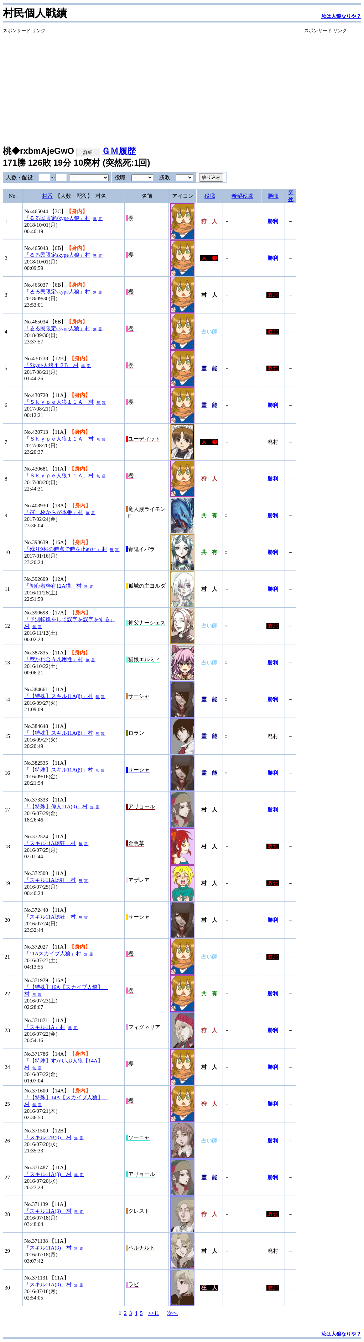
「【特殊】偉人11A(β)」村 (56, 806)
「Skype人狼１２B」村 (51, 365)
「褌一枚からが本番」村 (53, 512)
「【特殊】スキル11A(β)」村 (58, 696)
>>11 (153, 1313)
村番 (47, 196)
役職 (209, 196)
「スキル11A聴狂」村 (50, 843)
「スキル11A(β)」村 (48, 1174)
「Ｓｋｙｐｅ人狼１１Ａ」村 (59, 402)
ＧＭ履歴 (119, 151)
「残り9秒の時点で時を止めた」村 (65, 549)
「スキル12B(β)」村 (48, 1137)
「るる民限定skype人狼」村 (57, 218)
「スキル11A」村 (44, 1027)
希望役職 (242, 196)
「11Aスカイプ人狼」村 (52, 953)
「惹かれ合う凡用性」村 (53, 659)
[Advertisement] (149, 84)
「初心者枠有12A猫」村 (53, 586)
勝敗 (273, 196)
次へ (172, 1313)
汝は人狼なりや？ (341, 16)
